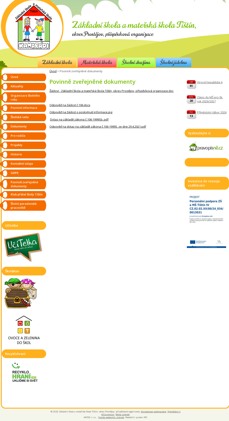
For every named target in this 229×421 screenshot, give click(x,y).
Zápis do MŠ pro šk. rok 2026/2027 (210, 99)
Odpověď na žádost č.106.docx (69, 105)
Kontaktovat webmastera (153, 411)
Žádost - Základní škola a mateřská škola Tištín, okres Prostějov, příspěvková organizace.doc (111, 91)
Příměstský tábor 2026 (212, 112)
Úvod (53, 71)
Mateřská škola (97, 62)
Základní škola (57, 62)
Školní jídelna (173, 62)
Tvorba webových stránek (111, 417)
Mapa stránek (123, 414)
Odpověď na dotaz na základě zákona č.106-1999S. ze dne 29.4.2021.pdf (97, 127)
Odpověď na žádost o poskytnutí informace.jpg (80, 112)
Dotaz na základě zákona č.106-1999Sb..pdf (79, 119)
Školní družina (136, 62)
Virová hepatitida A (210, 82)
